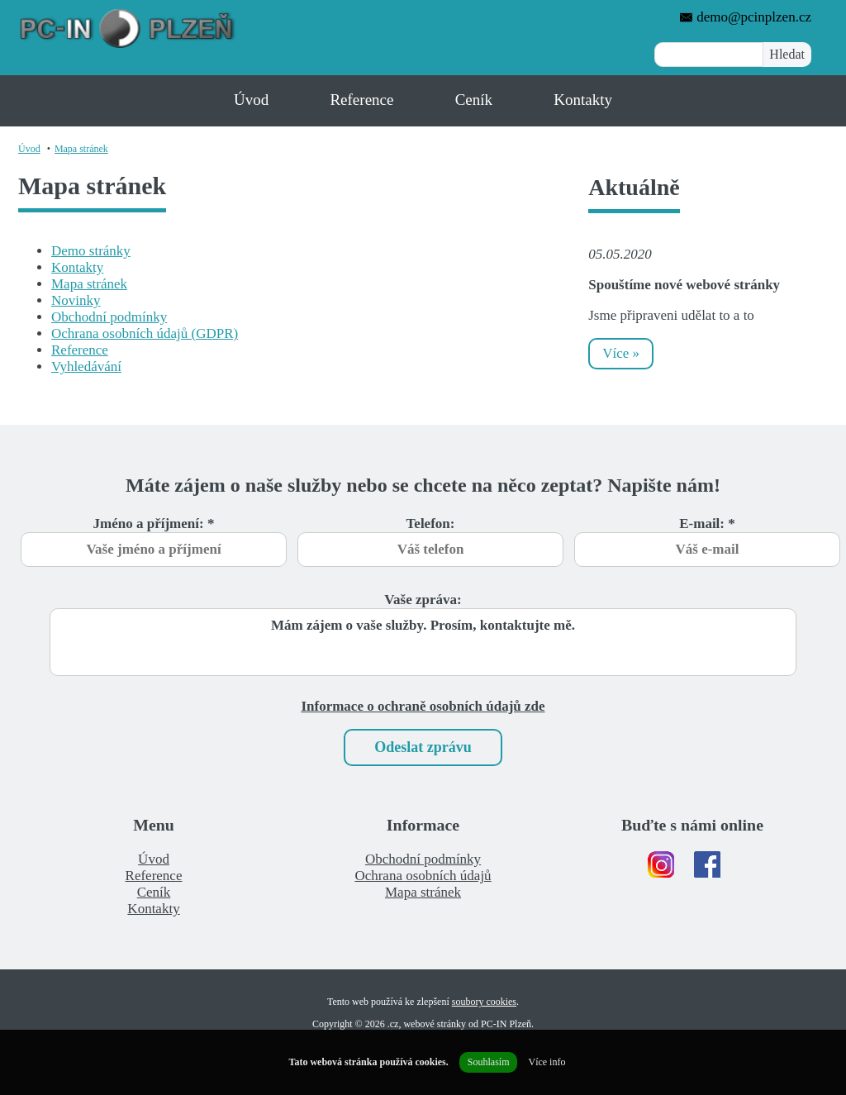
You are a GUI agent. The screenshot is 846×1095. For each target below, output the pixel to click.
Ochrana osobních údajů (422, 875)
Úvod (251, 99)
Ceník (473, 99)
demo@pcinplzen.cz (745, 17)
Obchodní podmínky (109, 317)
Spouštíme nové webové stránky (684, 285)
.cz (393, 1024)
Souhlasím (489, 1062)
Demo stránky (91, 251)
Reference (361, 99)
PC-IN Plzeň (506, 1024)
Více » (620, 353)
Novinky (76, 300)
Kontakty (583, 99)
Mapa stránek (81, 149)
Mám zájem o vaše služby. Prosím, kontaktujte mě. (423, 642)
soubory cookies (484, 1001)
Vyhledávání (86, 366)
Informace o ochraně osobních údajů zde (422, 706)
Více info (546, 1062)
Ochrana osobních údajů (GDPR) (144, 333)
